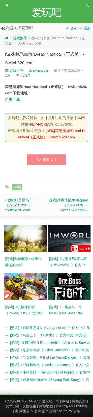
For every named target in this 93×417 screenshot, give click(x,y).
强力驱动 (49, 411)
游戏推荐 (20, 38)
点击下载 (12, 99)
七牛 (37, 411)
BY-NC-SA (41, 124)
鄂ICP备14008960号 (72, 406)
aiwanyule (40, 70)
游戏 (17, 187)
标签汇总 (79, 401)
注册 (87, 28)
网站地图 (46, 406)
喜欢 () (46, 159)
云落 (76, 411)
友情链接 (29, 406)
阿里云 (24, 411)
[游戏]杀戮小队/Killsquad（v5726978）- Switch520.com (68, 205)
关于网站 (62, 401)
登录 (73, 28)
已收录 (25, 75)
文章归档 (13, 406)
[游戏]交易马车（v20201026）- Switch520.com (19, 205)
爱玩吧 (47, 401)
